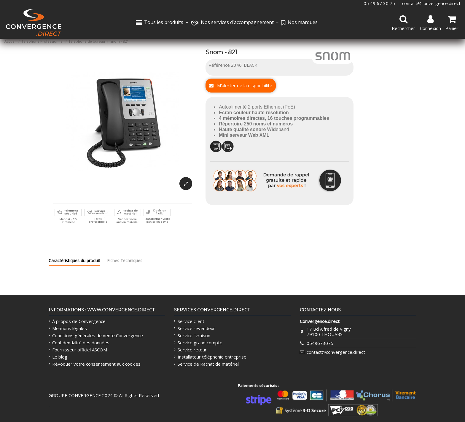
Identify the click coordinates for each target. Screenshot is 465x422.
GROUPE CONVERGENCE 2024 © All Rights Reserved (104, 395)
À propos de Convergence (79, 321)
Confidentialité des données (80, 342)
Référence (219, 65)
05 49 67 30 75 (380, 3)
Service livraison (194, 335)
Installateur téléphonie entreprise (212, 356)
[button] (234, 22)
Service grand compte (200, 342)
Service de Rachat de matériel (208, 364)
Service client (191, 321)
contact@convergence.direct (431, 3)
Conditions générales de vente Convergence (97, 335)
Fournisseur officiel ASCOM (79, 349)
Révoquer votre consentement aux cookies (96, 364)
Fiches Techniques (124, 260)
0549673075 (320, 343)
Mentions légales (69, 328)
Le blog (59, 356)
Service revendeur (196, 328)
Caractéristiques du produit (74, 260)
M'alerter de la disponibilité (240, 85)
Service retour (192, 349)
